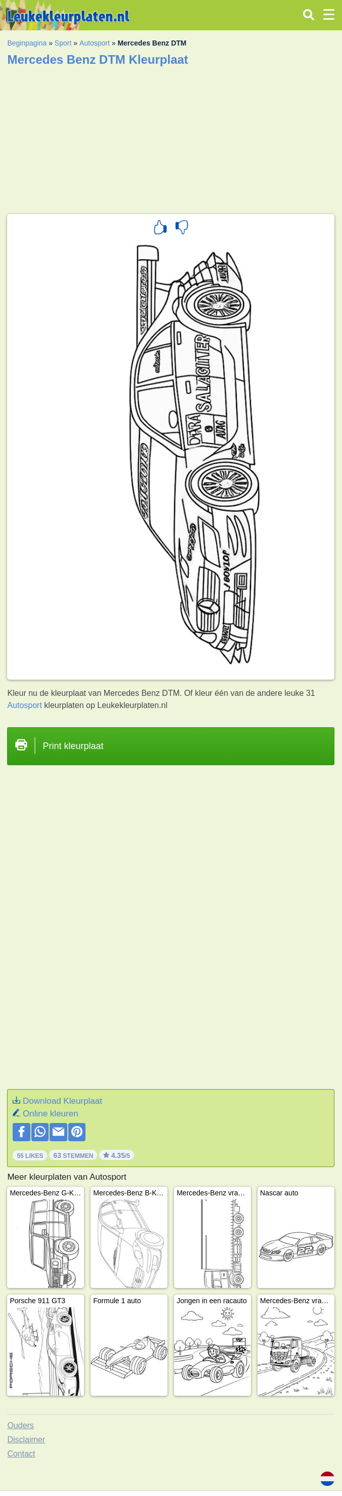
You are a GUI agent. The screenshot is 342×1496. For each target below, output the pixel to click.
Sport (63, 43)
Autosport (94, 43)
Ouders (20, 1425)
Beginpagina (27, 43)
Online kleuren (50, 1113)
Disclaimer (26, 1439)
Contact (21, 1453)
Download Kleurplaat (62, 1101)
